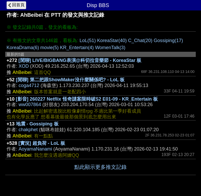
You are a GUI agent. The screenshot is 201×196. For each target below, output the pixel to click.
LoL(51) (88, 40)
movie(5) (49, 47)
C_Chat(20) (140, 40)
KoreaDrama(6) (23, 47)
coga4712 (29, 85)
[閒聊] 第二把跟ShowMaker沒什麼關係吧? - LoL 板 (70, 79)
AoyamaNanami (35, 149)
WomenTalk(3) (110, 47)
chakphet (28, 129)
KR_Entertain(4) (77, 47)
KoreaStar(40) (112, 40)
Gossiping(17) (168, 40)
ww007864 (30, 104)
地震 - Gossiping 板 (37, 123)
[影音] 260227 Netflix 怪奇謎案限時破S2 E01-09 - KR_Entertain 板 (87, 99)
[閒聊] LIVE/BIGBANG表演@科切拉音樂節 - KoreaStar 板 (80, 60)
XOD (24, 66)
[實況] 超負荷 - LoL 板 (42, 143)
